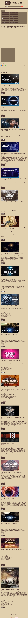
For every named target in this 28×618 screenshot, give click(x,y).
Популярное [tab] (12, 10)
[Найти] (22, 6)
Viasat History (13, 22)
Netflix (12, 16)
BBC (12, 14)
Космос (3, 22)
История (4, 18)
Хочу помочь (13, 612)
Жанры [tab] (7, 10)
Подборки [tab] (3, 10)
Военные (12, 18)
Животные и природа (5, 14)
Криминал (4, 20)
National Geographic (14, 12)
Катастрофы (4, 16)
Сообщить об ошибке (24, 65)
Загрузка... (14, 37)
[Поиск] (13, 6)
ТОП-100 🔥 (4, 12)
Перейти (2, 93)
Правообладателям (14, 614)
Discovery (12, 20)
